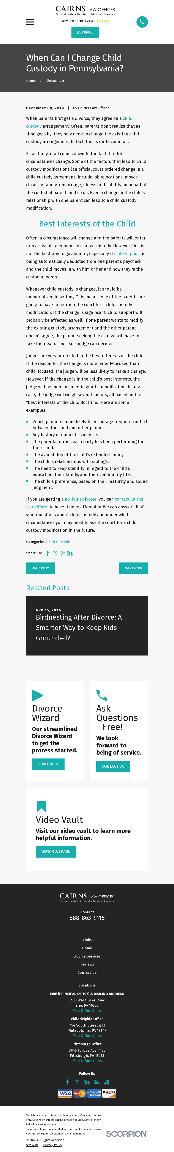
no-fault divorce (80, 499)
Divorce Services (87, 956)
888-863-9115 (87, 917)
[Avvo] (106, 1082)
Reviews (87, 964)
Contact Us (87, 972)
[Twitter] (77, 1082)
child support (127, 253)
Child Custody (58, 542)
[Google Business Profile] (96, 1082)
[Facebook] (67, 1082)
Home (87, 948)
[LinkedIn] (87, 1082)
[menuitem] (32, 1145)
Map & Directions (87, 1010)
